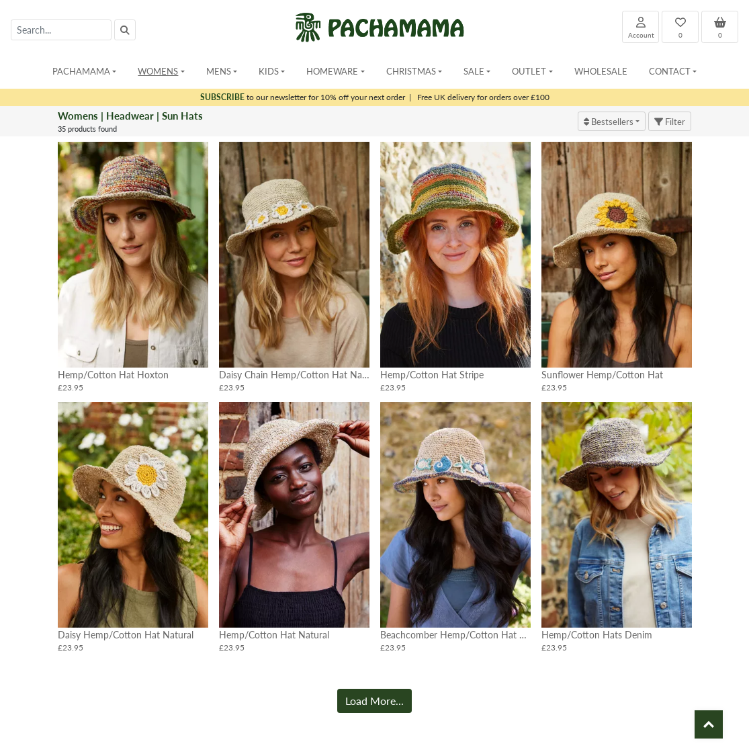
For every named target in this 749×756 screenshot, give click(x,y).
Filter (669, 121)
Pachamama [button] (81, 71)
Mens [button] (218, 71)
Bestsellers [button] (608, 121)
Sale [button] (474, 71)
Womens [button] (158, 71)
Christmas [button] (411, 71)
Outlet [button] (529, 71)
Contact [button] (670, 71)
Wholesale (600, 71)
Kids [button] (269, 71)
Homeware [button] (332, 71)
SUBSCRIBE (222, 97)
